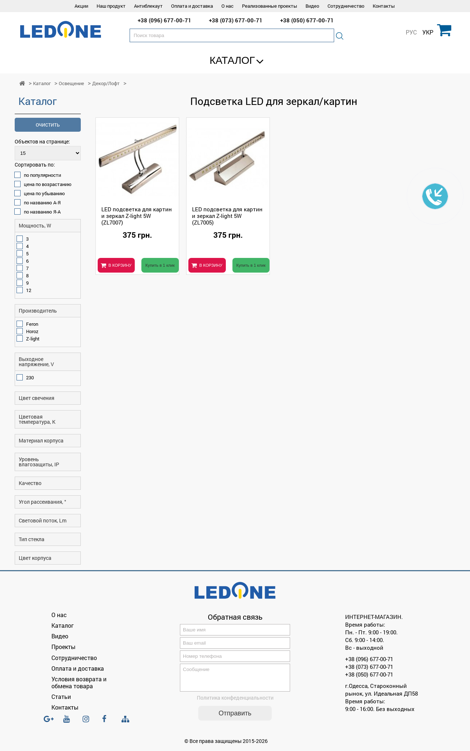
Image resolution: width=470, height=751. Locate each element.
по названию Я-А (42, 212)
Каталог (232, 60)
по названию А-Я (42, 202)
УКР (427, 32)
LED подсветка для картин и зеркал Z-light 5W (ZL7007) (136, 215)
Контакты (384, 6)
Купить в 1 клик (160, 265)
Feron (32, 324)
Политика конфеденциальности (235, 702)
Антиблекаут (148, 6)
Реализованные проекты (269, 6)
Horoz (32, 331)
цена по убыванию (44, 193)
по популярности (42, 175)
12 (28, 290)
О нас (227, 6)
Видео (312, 6)
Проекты (63, 646)
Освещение (71, 83)
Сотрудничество (346, 6)
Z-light (33, 339)
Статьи (61, 696)
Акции (81, 6)
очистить (48, 124)
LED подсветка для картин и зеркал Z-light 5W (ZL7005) (227, 215)
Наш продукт (111, 6)
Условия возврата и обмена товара (78, 682)
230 (30, 377)
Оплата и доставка (192, 6)
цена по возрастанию (48, 184)
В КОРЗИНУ (119, 265)
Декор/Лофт (106, 83)
